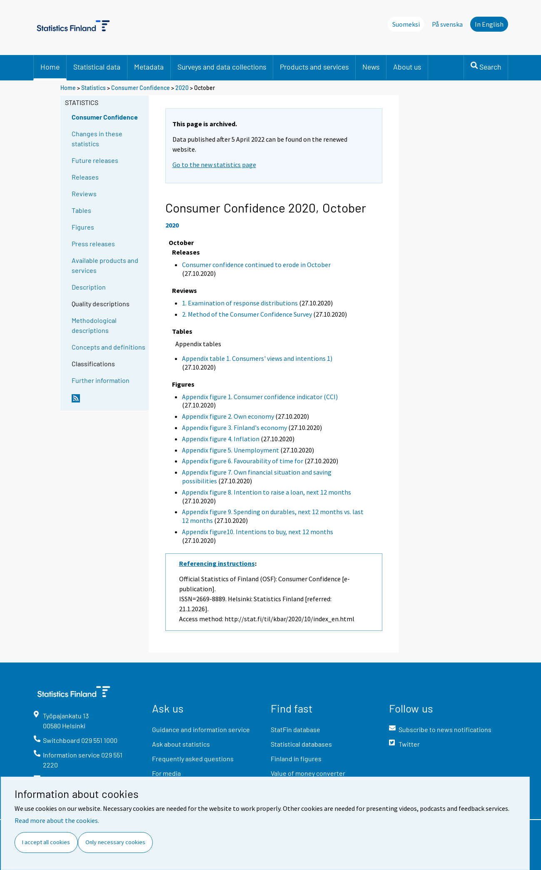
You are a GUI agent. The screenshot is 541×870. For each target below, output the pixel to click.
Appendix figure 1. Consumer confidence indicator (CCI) (260, 396)
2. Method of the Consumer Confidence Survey (247, 314)
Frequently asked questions (193, 758)
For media (166, 773)
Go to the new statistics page (214, 164)
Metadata (149, 66)
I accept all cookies (46, 842)
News (370, 66)
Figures (83, 227)
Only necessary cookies (115, 842)
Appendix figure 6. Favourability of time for (242, 461)
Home (50, 66)
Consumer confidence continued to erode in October (256, 264)
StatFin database (295, 729)
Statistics (93, 87)
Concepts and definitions (108, 347)
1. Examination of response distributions (240, 303)
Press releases (93, 244)
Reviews (84, 194)
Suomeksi (406, 24)
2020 (182, 87)
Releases (85, 177)
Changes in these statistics (97, 139)
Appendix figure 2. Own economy (228, 416)
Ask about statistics (181, 744)
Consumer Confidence (140, 87)
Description (89, 287)
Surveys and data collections (221, 66)
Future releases (95, 160)
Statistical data (96, 66)
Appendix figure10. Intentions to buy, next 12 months (257, 532)
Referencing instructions (217, 563)
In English (489, 24)
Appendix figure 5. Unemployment (230, 450)
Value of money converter (308, 773)
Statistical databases (301, 744)
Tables (81, 210)
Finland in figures (296, 758)
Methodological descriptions (94, 325)
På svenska (447, 24)
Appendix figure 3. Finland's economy (234, 427)
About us (407, 66)
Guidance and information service (201, 729)
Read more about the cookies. (57, 820)
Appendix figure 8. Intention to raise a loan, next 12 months (266, 492)
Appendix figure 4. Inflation (220, 439)
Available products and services (105, 265)
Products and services (314, 66)
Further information (101, 380)
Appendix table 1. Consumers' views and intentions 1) (257, 358)
